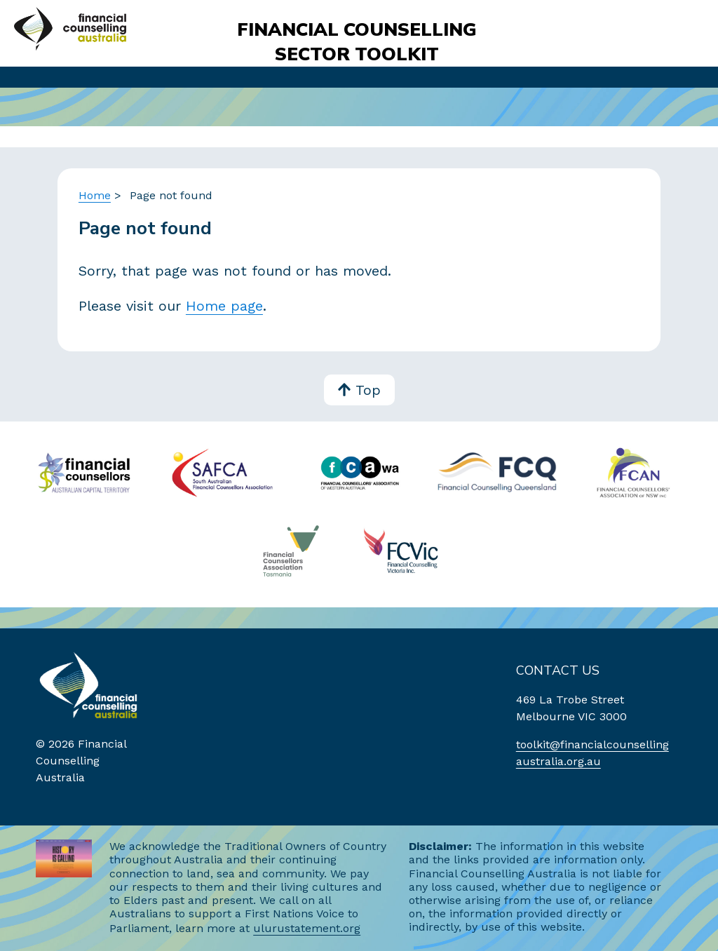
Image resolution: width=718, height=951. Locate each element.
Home (95, 195)
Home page (224, 305)
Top (359, 391)
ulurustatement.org (306, 928)
